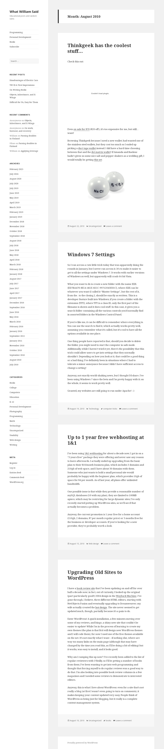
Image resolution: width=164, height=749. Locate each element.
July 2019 (14, 188)
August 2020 (15, 178)
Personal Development (20, 37)
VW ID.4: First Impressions (22, 85)
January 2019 (16, 217)
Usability (14, 435)
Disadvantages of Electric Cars (24, 80)
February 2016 (16, 326)
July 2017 (14, 283)
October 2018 (16, 231)
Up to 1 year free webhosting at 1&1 (105, 440)
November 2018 (17, 226)
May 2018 (14, 255)
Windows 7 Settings (91, 254)
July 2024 (14, 174)
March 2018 (15, 264)
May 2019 (14, 197)
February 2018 (16, 269)
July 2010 (14, 364)
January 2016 (16, 331)
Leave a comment (114, 226)
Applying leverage (29, 151)
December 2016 (17, 302)
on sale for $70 (81, 129)
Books (12, 42)
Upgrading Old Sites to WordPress (94, 575)
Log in (12, 467)
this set (98, 159)
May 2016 (14, 317)
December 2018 (17, 221)
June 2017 (14, 288)
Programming (16, 32)
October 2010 (16, 350)
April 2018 (14, 259)
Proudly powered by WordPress (82, 742)
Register (13, 463)
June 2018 (14, 250)
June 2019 (14, 193)
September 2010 (17, 355)
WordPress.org (16, 482)
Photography (16, 411)
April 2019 (14, 202)
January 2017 (16, 298)
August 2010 (15, 360)
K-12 (12, 402)
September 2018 (17, 236)
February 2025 (16, 169)
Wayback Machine (126, 595)
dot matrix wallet (100, 152)
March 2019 (15, 207)
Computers (15, 392)
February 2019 (16, 212)
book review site (86, 588)
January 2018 (16, 274)
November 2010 (17, 345)
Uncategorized (16, 430)
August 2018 (15, 240)
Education (14, 397)
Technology (15, 425)
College (13, 387)
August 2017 (15, 278)
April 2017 (14, 293)
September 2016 (17, 307)
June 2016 (14, 312)
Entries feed (15, 472)
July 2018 (14, 245)
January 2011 (16, 340)
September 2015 (17, 336)
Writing (13, 444)
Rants (12, 421)
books (108, 720)
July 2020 (14, 183)
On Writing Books (18, 90)
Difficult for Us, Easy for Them (24, 102)
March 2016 (15, 321)
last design (101, 607)
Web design (15, 440)
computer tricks (110, 408)
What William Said (24, 11)
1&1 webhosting (94, 453)
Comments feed (17, 477)
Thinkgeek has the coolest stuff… (99, 48)
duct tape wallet (87, 148)
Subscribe (14, 46)
